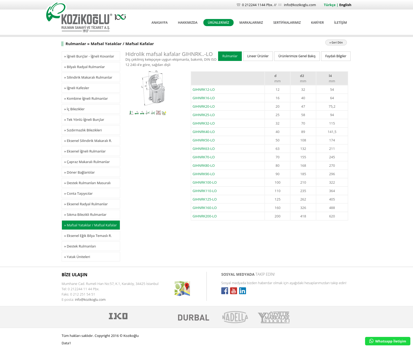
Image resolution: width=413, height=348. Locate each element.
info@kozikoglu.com (300, 4)
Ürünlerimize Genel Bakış (297, 56)
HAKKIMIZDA (187, 22)
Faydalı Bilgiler (335, 56)
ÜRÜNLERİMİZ (218, 22)
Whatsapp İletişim (387, 341)
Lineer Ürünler (258, 56)
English (345, 4)
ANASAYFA (159, 22)
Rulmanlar (230, 56)
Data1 (66, 343)
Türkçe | (331, 4)
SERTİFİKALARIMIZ (287, 22)
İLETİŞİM (340, 22)
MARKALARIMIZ (251, 22)
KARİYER (317, 22)
